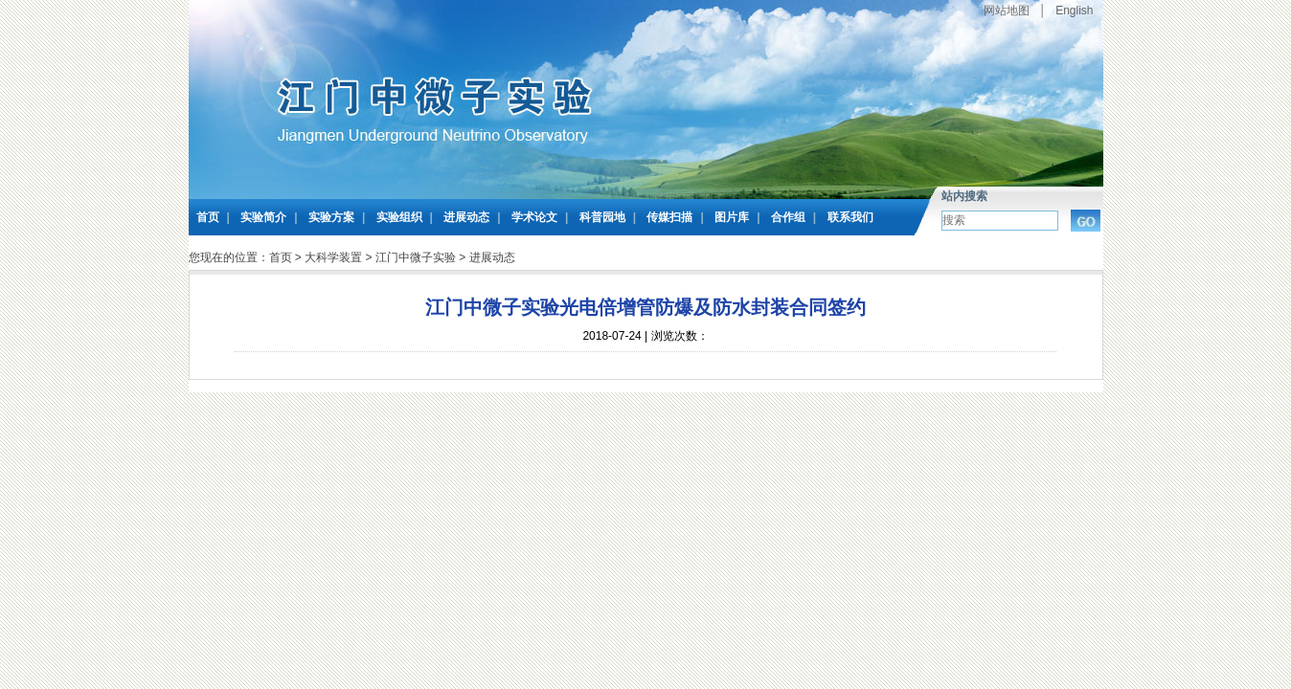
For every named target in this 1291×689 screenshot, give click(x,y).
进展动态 (466, 217)
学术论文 (534, 217)
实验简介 (263, 217)
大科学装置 (333, 257)
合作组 (788, 217)
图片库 (731, 217)
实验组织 (399, 217)
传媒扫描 (669, 217)
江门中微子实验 (415, 257)
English (1074, 10)
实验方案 (331, 217)
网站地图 (1007, 10)
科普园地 (602, 217)
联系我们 (850, 217)
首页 (207, 217)
